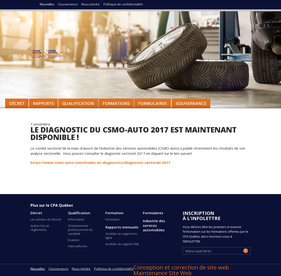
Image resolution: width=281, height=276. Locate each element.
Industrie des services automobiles (154, 225)
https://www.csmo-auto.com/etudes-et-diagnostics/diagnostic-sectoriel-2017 (100, 162)
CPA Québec (46, 54)
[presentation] (220, 252)
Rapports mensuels (121, 227)
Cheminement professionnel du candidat (80, 230)
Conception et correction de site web (181, 267)
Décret (36, 213)
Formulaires (153, 213)
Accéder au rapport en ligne (121, 236)
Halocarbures (77, 246)
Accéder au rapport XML (122, 244)
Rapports (43, 103)
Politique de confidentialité (123, 4)
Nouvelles (47, 4)
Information (76, 219)
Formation (114, 213)
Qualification (79, 213)
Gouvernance (191, 103)
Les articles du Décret (45, 219)
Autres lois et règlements (39, 228)
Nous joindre (90, 4)
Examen (73, 240)
